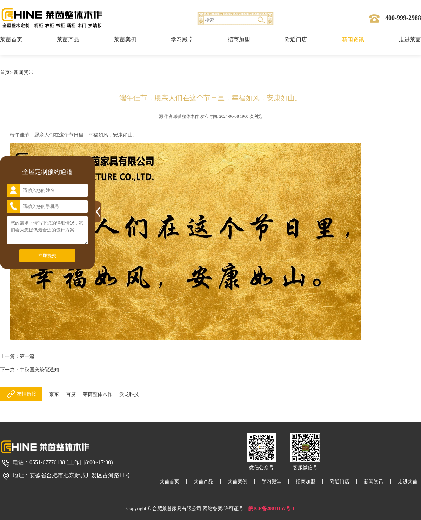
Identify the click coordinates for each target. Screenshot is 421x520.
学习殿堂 (182, 39)
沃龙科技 (129, 394)
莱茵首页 (11, 39)
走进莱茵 (410, 39)
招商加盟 (239, 39)
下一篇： (29, 369)
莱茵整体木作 (97, 394)
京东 (54, 394)
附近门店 (296, 39)
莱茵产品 (68, 39)
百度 (71, 394)
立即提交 (47, 255)
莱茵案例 (125, 39)
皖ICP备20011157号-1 (271, 508)
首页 (5, 72)
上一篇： (17, 356)
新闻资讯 (353, 39)
